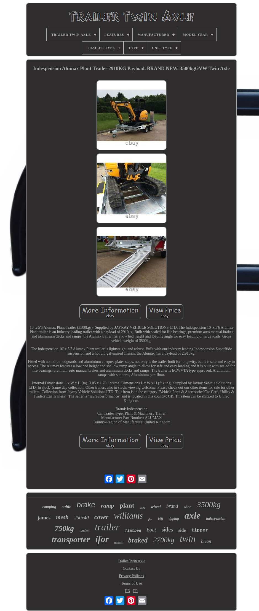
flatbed (133, 530)
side (182, 530)
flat (150, 519)
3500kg (208, 504)
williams (128, 515)
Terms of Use (131, 583)
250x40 (81, 517)
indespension (215, 518)
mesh (62, 517)
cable (66, 506)
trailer (107, 527)
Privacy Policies (131, 576)
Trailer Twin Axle (131, 561)
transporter (71, 539)
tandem (84, 531)
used (142, 507)
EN (127, 591)
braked (138, 540)
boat (151, 530)
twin (188, 539)
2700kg (163, 540)
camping (49, 507)
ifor (102, 539)
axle (193, 515)
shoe (187, 507)
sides (167, 530)
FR (135, 591)
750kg (64, 528)
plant (126, 505)
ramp (107, 505)
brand (172, 506)
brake (86, 505)
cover (101, 517)
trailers (118, 542)
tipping (174, 518)
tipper (199, 530)
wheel (156, 507)
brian (206, 541)
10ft (160, 518)
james (44, 517)
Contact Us (131, 568)
